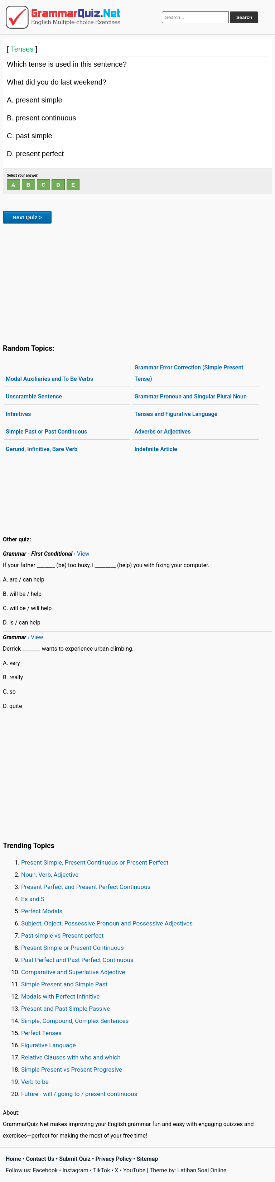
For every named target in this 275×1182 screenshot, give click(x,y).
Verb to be (35, 1081)
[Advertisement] (137, 282)
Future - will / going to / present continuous (79, 1093)
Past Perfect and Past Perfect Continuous (77, 959)
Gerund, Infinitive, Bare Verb (41, 449)
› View (81, 553)
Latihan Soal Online (201, 1170)
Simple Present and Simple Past (64, 984)
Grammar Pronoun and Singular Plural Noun (190, 396)
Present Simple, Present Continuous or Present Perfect (94, 862)
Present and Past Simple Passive (65, 1008)
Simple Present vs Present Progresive (71, 1069)
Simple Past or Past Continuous (46, 431)
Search (244, 17)
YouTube (134, 1170)
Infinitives (18, 414)
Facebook (45, 1170)
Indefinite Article (155, 449)
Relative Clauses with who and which (71, 1057)
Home (13, 1158)
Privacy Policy (114, 1158)
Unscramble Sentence (34, 396)
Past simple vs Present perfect (62, 935)
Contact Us (40, 1158)
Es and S (32, 899)
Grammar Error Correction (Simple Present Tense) (188, 373)
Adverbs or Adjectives (162, 431)
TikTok (101, 1170)
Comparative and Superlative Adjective (73, 972)
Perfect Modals (41, 911)
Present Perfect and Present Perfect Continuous (85, 886)
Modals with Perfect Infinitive (60, 996)
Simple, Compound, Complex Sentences (75, 1020)
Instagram (75, 1170)
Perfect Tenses (41, 1033)
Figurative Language (48, 1045)
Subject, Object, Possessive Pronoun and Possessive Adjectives (107, 923)
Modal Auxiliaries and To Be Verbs (49, 378)
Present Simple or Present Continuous (72, 947)
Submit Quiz (75, 1158)
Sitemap (147, 1158)
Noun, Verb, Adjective (49, 874)
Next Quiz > (27, 217)
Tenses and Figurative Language (175, 414)
